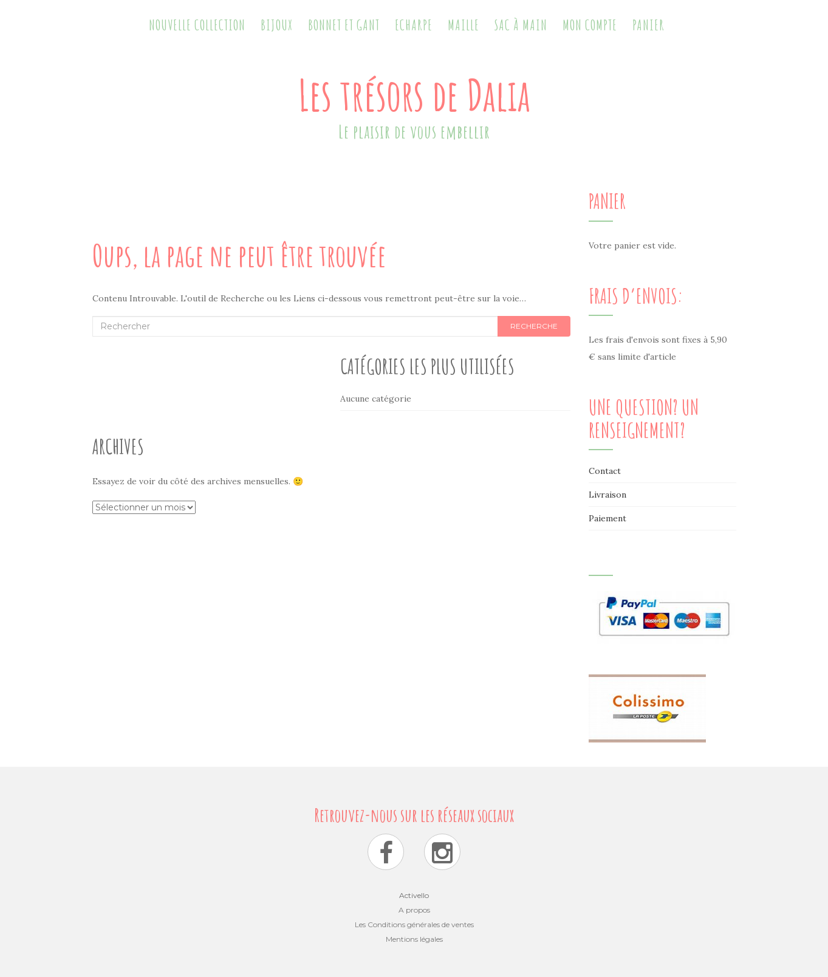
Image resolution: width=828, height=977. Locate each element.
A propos (414, 909)
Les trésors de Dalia (414, 95)
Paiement (607, 518)
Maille (463, 25)
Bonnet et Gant (344, 25)
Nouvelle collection (197, 25)
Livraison (607, 494)
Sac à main (520, 25)
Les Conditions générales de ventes (414, 924)
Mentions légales (414, 939)
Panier (648, 25)
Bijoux (277, 25)
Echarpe (414, 25)
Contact (605, 470)
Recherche (534, 326)
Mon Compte (590, 25)
